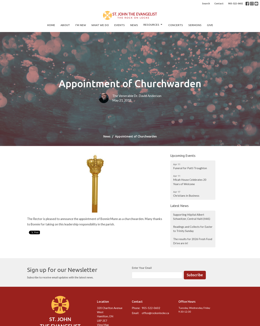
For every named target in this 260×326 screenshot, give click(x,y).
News (134, 25)
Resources (153, 24)
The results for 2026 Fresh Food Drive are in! (192, 241)
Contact (219, 3)
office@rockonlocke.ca (155, 313)
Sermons (195, 25)
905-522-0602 (235, 3)
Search (206, 3)
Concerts (175, 25)
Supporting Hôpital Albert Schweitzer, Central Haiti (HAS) (191, 216)
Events (119, 25)
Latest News (179, 206)
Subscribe (195, 275)
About (65, 25)
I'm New (80, 25)
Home (51, 25)
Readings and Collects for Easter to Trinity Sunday (193, 228)
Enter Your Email (142, 267)
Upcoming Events (182, 155)
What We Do (100, 25)
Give (210, 25)
